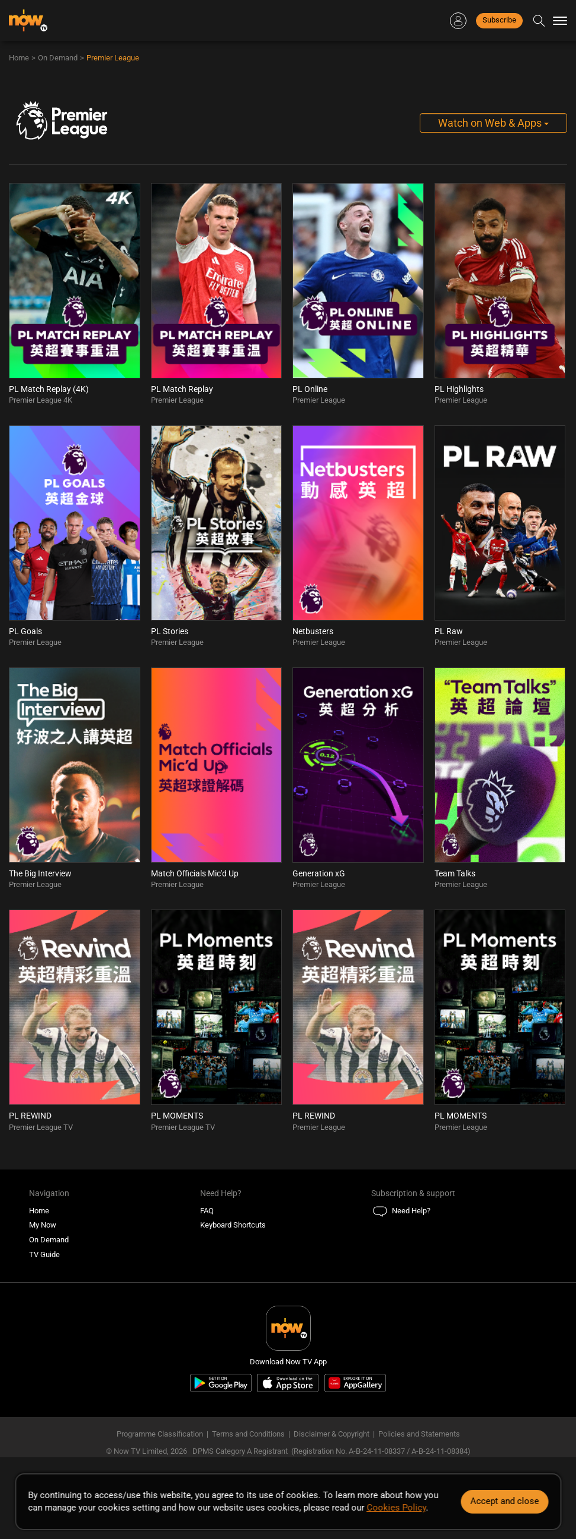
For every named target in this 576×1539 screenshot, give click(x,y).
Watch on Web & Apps (493, 123)
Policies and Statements (419, 1433)
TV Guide (44, 1254)
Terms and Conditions (248, 1433)
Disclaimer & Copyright (331, 1433)
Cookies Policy (396, 1507)
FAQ (207, 1210)
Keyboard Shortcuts (233, 1224)
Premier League (112, 57)
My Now (42, 1224)
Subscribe (499, 19)
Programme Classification (160, 1433)
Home (19, 57)
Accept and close (504, 1501)
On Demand (58, 57)
